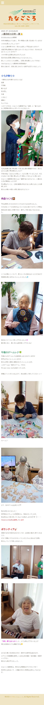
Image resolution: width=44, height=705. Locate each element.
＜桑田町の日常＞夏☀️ (12, 34)
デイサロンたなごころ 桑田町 (9, 37)
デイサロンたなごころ (16, 697)
